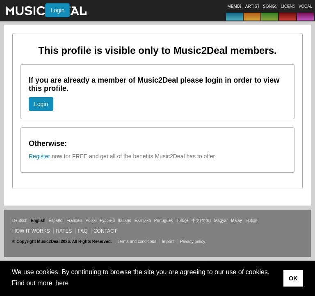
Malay (236, 220)
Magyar (221, 220)
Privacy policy (192, 241)
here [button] (61, 283)
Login (57, 10)
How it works (31, 231)
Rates (64, 231)
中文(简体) (201, 220)
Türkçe (182, 220)
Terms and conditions (136, 241)
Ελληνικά (143, 220)
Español (55, 220)
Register (39, 156)
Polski (90, 220)
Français (74, 220)
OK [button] (293, 278)
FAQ (83, 231)
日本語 (251, 220)
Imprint (168, 241)
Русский (107, 220)
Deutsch (19, 220)
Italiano (124, 220)
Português (163, 220)
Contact (105, 231)
